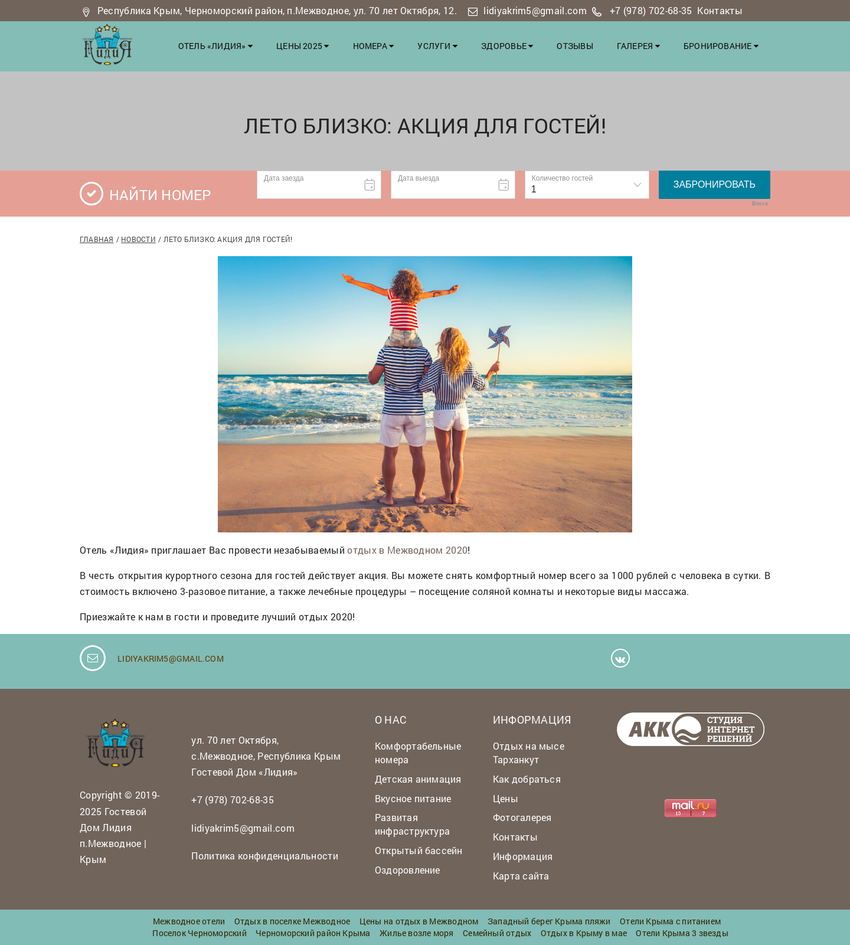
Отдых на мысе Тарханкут (528, 753)
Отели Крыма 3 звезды (682, 933)
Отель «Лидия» (215, 45)
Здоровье (507, 45)
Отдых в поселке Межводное (292, 921)
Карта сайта (521, 875)
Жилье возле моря (417, 933)
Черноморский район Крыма (313, 933)
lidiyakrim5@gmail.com (535, 10)
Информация (522, 856)
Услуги (437, 45)
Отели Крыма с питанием (670, 921)
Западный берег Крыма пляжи (549, 921)
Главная (97, 239)
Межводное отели (189, 921)
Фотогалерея (522, 817)
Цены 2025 (302, 45)
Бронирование (721, 45)
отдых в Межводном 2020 (407, 550)
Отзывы (575, 45)
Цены (505, 798)
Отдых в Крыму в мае (584, 933)
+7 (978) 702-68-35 (651, 10)
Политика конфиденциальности (264, 855)
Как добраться (527, 779)
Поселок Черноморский (199, 933)
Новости (138, 239)
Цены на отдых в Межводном (419, 921)
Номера (373, 45)
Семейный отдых (497, 933)
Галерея (638, 45)
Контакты (720, 10)
